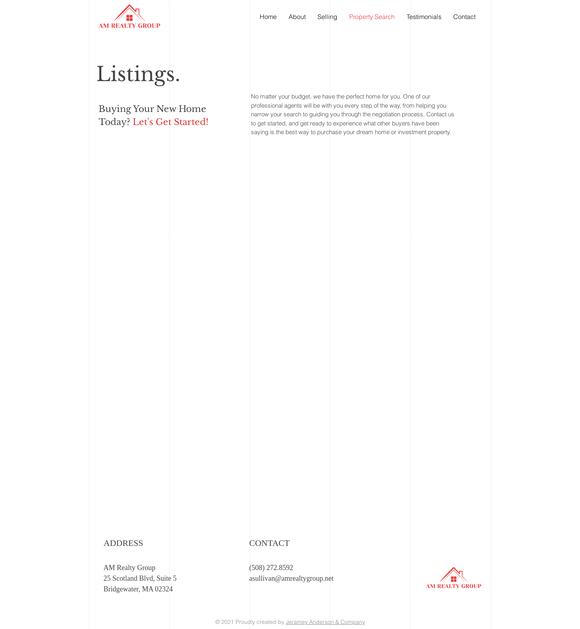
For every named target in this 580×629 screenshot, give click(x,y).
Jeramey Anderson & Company (325, 621)
